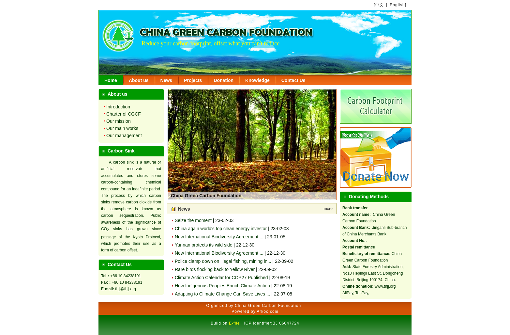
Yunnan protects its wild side (203, 244)
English (397, 5)
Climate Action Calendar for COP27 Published (221, 277)
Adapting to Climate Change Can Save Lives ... (222, 293)
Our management (124, 135)
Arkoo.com (267, 311)
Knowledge (257, 80)
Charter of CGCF (123, 114)
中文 (379, 5)
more (328, 208)
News (166, 80)
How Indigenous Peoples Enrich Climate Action (222, 285)
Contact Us (293, 80)
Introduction (118, 106)
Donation (223, 80)
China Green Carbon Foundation (206, 195)
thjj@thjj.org (125, 289)
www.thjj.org (385, 286)
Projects (193, 80)
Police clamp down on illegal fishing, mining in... (223, 261)
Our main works (122, 128)
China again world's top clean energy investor (221, 228)
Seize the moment (193, 220)
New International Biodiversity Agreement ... (219, 236)
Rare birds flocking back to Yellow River (215, 269)
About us (139, 80)
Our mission (118, 121)
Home (110, 80)
